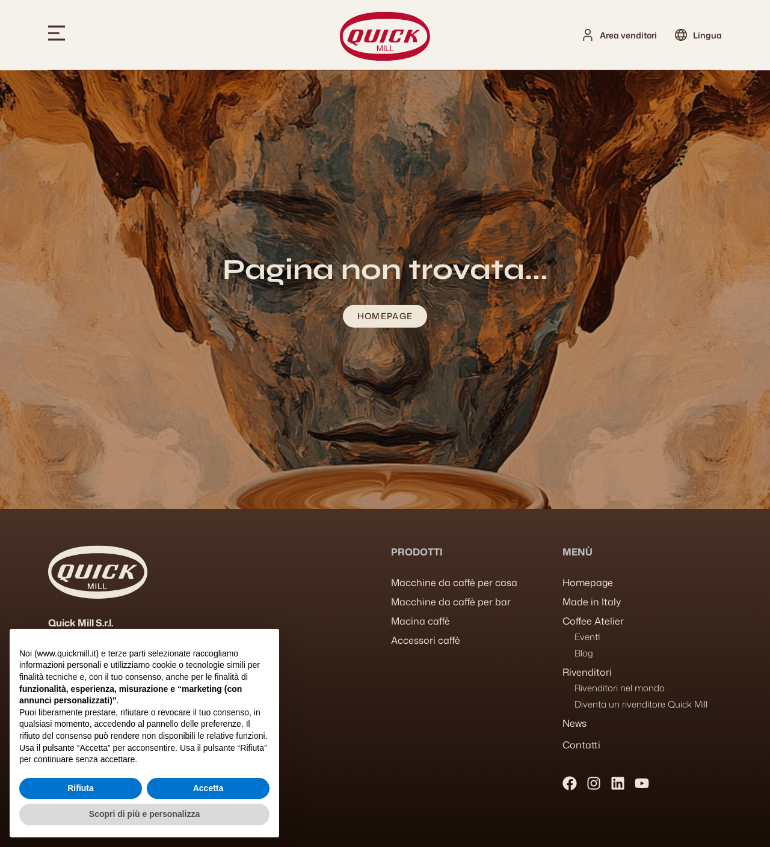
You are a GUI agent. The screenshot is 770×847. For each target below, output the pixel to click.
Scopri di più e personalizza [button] (144, 814)
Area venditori (628, 35)
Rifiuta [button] (80, 788)
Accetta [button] (208, 788)
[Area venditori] (588, 35)
